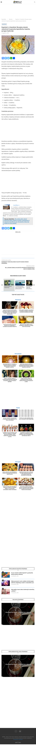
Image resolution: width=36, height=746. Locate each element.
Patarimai (18, 299)
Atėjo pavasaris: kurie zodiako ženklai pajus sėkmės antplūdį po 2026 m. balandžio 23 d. (22, 582)
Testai (18, 407)
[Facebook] (16, 731)
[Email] (20, 731)
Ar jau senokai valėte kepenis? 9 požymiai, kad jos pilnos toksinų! (22, 573)
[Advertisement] (18, 243)
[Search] (34, 2)
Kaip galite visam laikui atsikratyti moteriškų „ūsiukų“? (22, 590)
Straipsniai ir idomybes (18, 739)
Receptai (10, 19)
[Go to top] (18, 742)
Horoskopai (18, 353)
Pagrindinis (4, 19)
